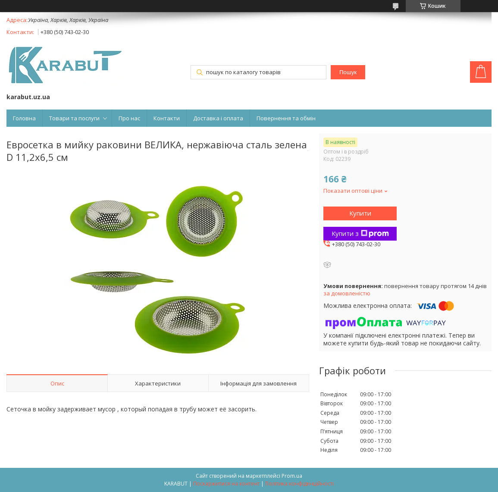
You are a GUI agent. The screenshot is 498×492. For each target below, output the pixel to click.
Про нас (129, 118)
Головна (24, 118)
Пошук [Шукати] (348, 72)
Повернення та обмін (286, 118)
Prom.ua (292, 475)
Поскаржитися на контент (226, 483)
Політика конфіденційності (299, 483)
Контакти (166, 118)
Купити (360, 213)
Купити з (360, 233)
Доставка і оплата (218, 118)
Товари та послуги (74, 118)
